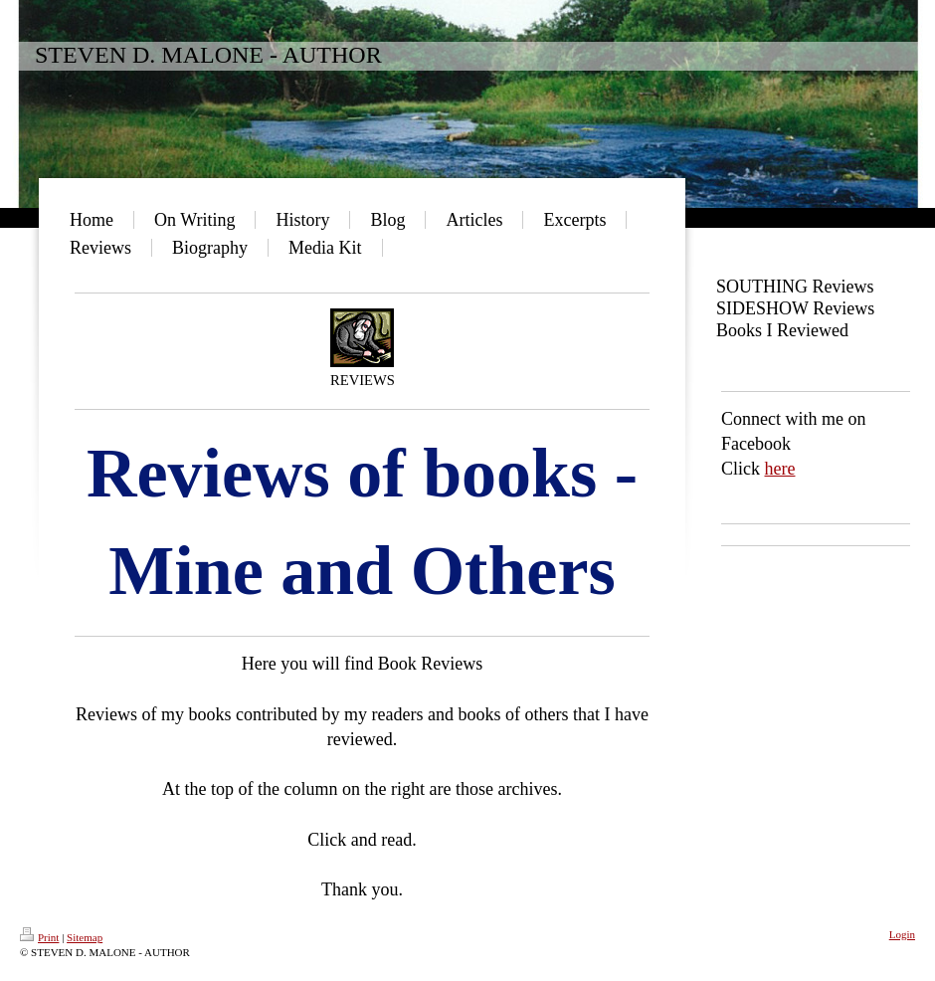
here (780, 469)
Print (39, 937)
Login (902, 934)
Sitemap (84, 937)
